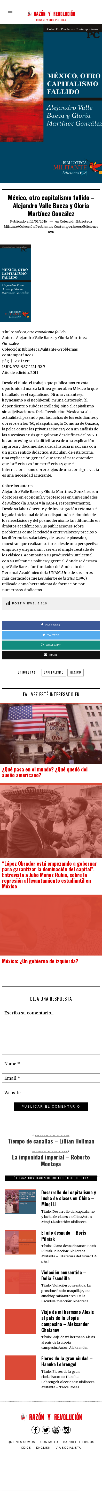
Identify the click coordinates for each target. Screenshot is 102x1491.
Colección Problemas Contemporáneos (50, 226)
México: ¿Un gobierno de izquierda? (40, 961)
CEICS (26, 1447)
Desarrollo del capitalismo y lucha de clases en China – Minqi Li (68, 1198)
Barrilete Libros (79, 1441)
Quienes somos (21, 1441)
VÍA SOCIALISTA (68, 1447)
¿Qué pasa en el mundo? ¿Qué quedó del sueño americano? (45, 772)
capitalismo (54, 672)
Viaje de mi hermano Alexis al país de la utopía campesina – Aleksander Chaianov (67, 1320)
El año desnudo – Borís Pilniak (63, 1235)
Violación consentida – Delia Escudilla (63, 1275)
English (43, 1447)
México (75, 672)
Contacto (49, 1441)
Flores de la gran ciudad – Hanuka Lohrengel (67, 1361)
